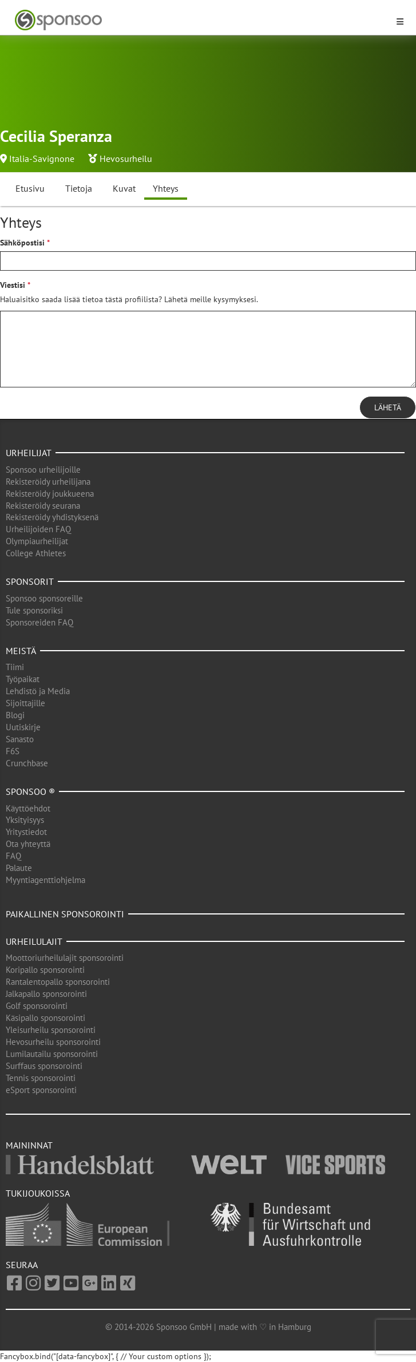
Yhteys (166, 188)
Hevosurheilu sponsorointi (53, 1041)
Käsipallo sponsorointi (45, 1017)
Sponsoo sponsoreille (44, 598)
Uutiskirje (23, 727)
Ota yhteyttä (28, 843)
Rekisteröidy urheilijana (48, 481)
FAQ (13, 855)
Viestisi (12, 285)
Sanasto (20, 739)
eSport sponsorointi (41, 1089)
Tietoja (78, 188)
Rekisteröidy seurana (43, 505)
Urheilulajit (34, 941)
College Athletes (36, 553)
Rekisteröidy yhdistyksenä (52, 517)
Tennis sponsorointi (41, 1077)
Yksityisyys (25, 819)
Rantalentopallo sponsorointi (58, 981)
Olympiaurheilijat (37, 541)
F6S (12, 751)
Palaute (19, 867)
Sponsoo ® (30, 791)
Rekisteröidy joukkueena (50, 493)
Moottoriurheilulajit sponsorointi (65, 957)
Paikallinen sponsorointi (65, 914)
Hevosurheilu (126, 158)
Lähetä (387, 407)
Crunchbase (27, 763)
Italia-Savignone (41, 158)
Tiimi (15, 667)
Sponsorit (30, 581)
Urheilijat (28, 452)
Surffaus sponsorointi (44, 1065)
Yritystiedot (26, 831)
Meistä (21, 650)
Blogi (15, 715)
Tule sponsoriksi (34, 610)
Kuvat (124, 188)
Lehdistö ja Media (38, 691)
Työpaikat (22, 679)
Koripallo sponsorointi (45, 969)
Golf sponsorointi (37, 1005)
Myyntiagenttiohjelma (45, 879)
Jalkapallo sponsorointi (46, 993)
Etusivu (30, 188)
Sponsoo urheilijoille (43, 469)
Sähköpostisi (22, 242)
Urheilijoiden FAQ (38, 529)
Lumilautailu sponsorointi (52, 1053)
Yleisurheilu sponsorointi (51, 1029)
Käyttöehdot (28, 808)
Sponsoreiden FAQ (39, 622)
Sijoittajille (25, 703)
